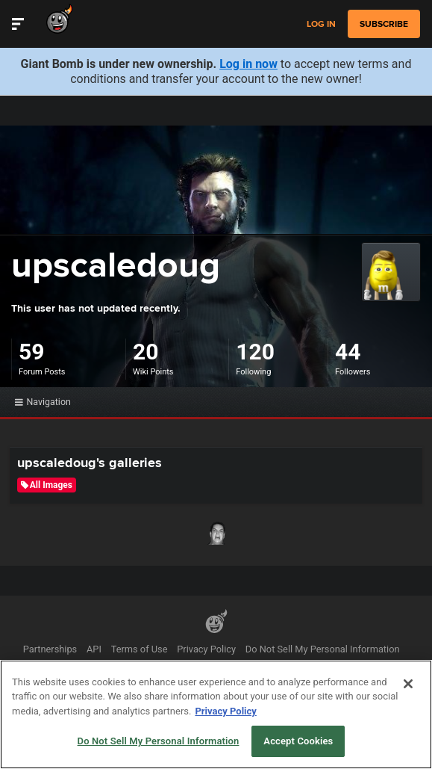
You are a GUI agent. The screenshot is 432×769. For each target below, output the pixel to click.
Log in (321, 24)
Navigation (43, 401)
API (94, 649)
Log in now (248, 64)
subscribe (384, 24)
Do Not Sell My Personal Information (322, 649)
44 (347, 352)
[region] (216, 714)
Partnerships (50, 649)
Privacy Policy (206, 649)
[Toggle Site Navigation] (18, 24)
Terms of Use (139, 649)
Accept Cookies (298, 741)
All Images (46, 485)
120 (255, 352)
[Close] (408, 683)
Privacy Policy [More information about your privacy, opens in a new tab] (225, 711)
